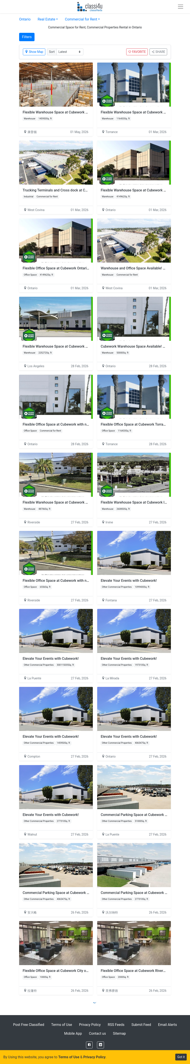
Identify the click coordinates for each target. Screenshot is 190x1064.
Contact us (97, 1033)
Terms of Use (61, 1025)
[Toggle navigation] (180, 6)
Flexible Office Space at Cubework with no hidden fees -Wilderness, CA (78, 580)
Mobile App (73, 1033)
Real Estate (46, 19)
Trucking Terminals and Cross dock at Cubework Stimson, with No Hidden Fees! (85, 190)
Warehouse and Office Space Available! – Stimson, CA (143, 268)
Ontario (25, 19)
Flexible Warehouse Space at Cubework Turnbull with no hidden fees (76, 346)
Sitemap (119, 1033)
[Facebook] (89, 1045)
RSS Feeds (116, 1025)
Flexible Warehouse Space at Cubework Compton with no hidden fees (77, 112)
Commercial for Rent (81, 19)
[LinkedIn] (100, 1045)
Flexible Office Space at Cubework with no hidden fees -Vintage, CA (75, 424)
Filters (27, 37)
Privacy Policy (90, 1025)
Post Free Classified (28, 1025)
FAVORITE (137, 52)
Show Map (34, 52)
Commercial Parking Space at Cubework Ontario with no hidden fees (76, 893)
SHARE (158, 52)
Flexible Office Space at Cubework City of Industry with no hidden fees (78, 971)
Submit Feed (141, 1025)
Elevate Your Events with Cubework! (129, 580)
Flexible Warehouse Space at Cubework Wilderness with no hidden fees (78, 502)
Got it (181, 1057)
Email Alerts (167, 1025)
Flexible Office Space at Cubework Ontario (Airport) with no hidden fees (78, 268)
